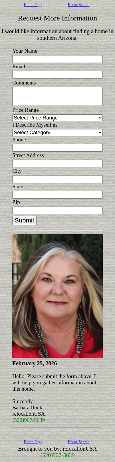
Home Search (79, 5)
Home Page (33, 5)
